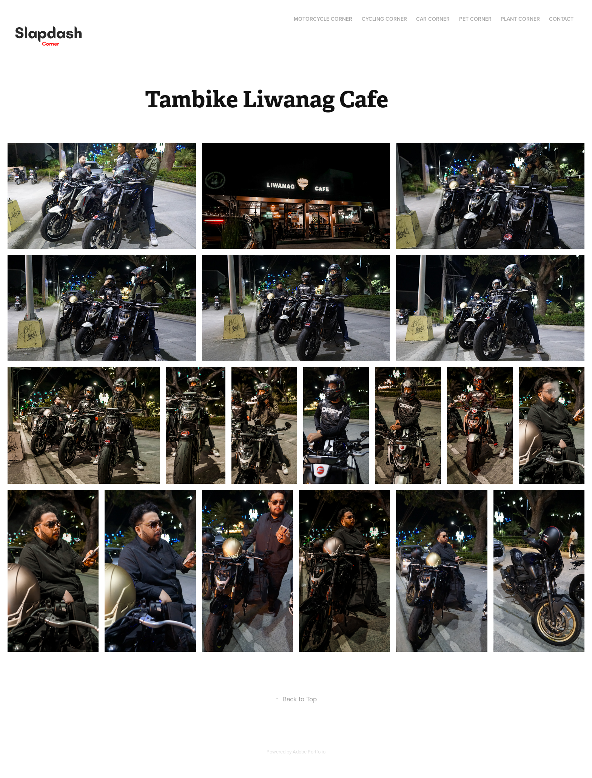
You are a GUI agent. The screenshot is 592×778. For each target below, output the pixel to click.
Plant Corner (520, 19)
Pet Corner (475, 19)
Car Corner (433, 19)
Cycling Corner (384, 19)
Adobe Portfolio (309, 751)
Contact (561, 19)
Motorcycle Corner (323, 19)
